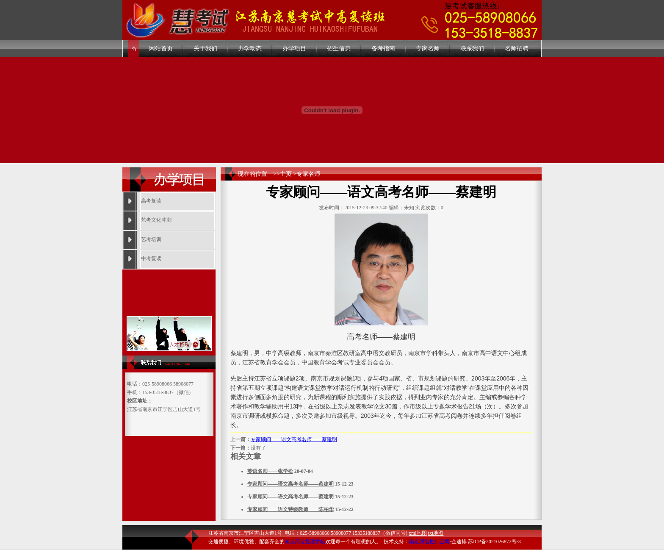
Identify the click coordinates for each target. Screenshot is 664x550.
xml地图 (418, 533)
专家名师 (428, 48)
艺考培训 (151, 239)
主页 (286, 174)
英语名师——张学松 (270, 471)
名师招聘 (516, 48)
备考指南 (383, 48)
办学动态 (250, 48)
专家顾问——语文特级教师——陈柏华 (290, 509)
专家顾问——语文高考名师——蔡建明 (294, 439)
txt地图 (436, 533)
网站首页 (161, 48)
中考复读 (151, 258)
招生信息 (339, 48)
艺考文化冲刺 (156, 220)
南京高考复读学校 (305, 541)
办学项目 (294, 48)
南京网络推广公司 (429, 541)
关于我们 (205, 48)
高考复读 (151, 201)
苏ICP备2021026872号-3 (494, 541)
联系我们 (472, 48)
